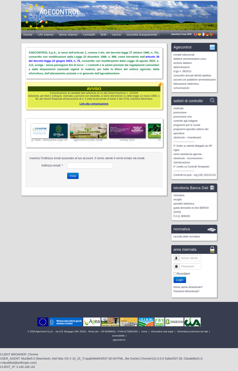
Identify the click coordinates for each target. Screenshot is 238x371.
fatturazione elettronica (186, 83)
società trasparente (141, 34)
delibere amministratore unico (190, 58)
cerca (116, 34)
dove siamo (68, 34)
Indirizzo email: (52, 165)
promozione (180, 112)
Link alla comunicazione (93, 103)
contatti (89, 34)
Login (179, 280)
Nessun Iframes (94, 133)
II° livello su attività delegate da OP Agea (193, 147)
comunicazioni (181, 88)
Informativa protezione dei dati (192, 331)
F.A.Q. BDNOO (182, 216)
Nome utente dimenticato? (188, 287)
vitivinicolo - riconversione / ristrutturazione (188, 160)
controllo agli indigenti (186, 120)
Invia (73, 175)
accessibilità (118, 335)
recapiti (178, 199)
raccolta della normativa (187, 236)
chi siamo (45, 34)
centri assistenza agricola (188, 154)
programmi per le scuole (187, 125)
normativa (179, 195)
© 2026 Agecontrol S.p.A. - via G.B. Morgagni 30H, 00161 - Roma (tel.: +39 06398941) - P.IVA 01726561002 (83, 331)
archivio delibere (183, 63)
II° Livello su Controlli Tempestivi (191, 166)
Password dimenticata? (186, 291)
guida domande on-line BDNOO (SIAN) (191, 209)
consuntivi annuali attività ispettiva (192, 75)
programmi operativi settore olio (191, 129)
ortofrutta (179, 108)
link (104, 34)
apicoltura (179, 133)
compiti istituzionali (184, 54)
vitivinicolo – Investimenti (187, 137)
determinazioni (182, 67)
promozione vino (183, 116)
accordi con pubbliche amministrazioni (195, 79)
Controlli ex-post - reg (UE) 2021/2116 (195, 175)
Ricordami (183, 273)
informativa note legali (161, 331)
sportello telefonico (184, 203)
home (28, 34)
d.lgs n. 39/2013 (182, 71)
